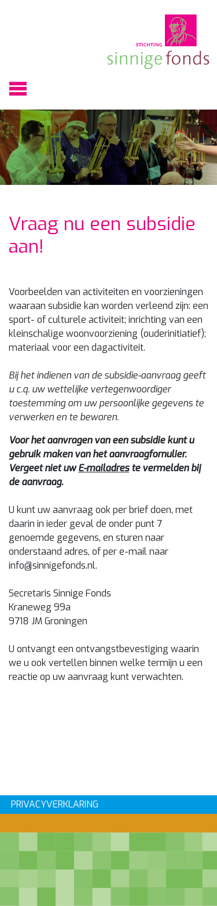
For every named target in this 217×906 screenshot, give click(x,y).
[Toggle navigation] (18, 88)
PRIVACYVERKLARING (54, 804)
